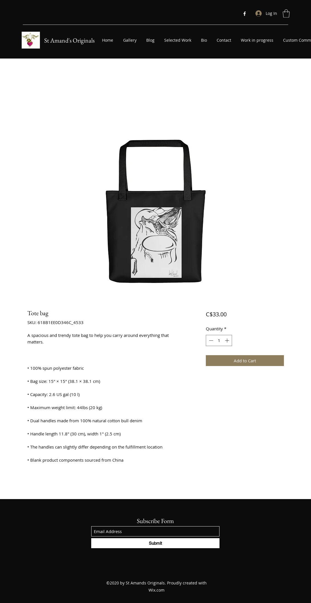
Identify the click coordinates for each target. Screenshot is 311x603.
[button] (286, 13)
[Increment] (227, 340)
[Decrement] (210, 340)
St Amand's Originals (69, 40)
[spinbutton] (219, 340)
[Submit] (155, 543)
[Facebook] (244, 14)
